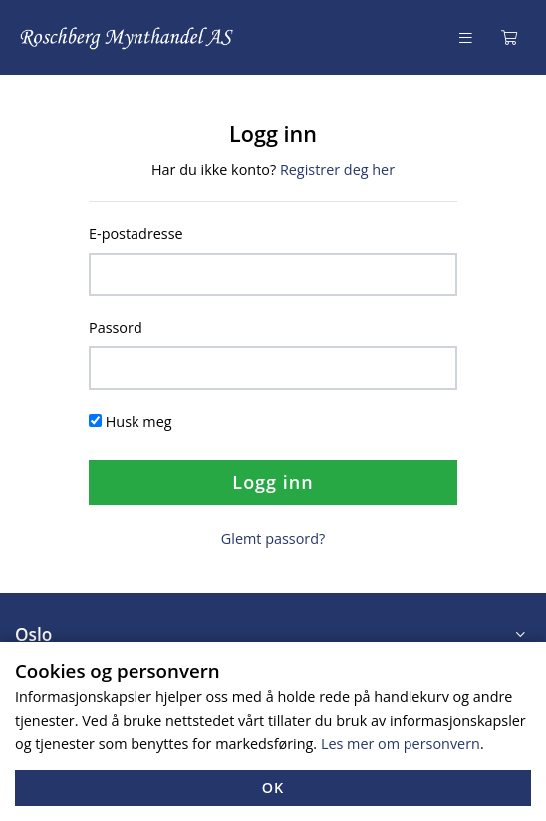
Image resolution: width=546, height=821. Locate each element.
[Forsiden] (127, 37)
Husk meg (139, 421)
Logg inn (272, 482)
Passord (115, 327)
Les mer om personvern (400, 743)
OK (273, 787)
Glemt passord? (273, 538)
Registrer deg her (337, 169)
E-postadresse (136, 233)
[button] (273, 635)
